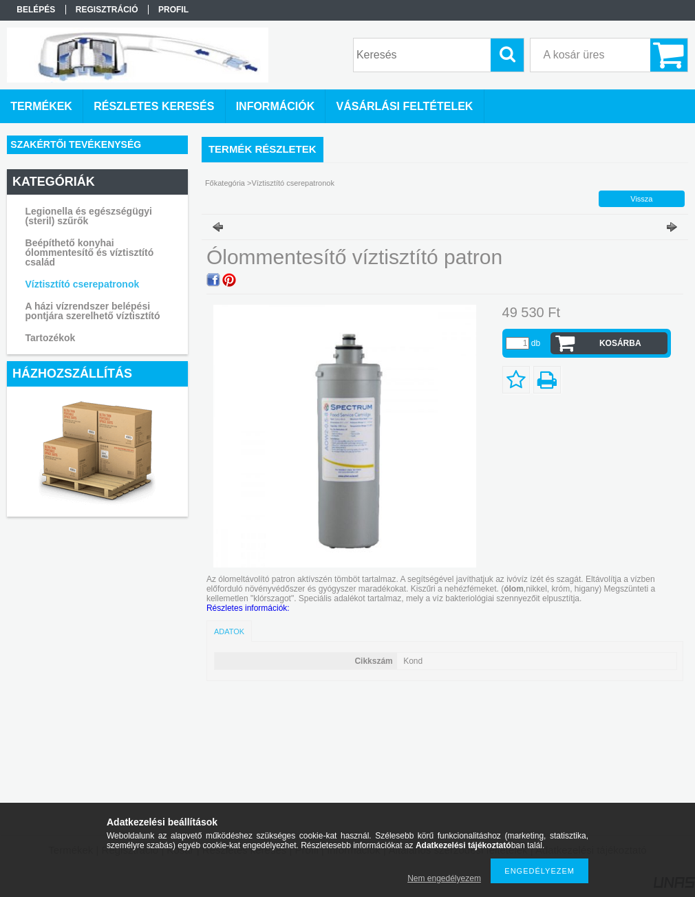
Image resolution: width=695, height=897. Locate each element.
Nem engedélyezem (444, 878)
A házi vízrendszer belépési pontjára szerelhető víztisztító (92, 311)
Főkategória (225, 183)
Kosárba (620, 343)
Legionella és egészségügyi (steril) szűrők (88, 216)
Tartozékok (50, 337)
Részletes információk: (248, 608)
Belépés (36, 9)
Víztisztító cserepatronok (82, 284)
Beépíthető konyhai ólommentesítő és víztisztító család (89, 252)
